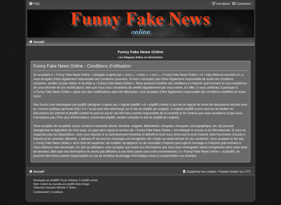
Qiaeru (72, 187)
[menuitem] (34, 4)
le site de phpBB (141, 109)
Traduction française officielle (49, 187)
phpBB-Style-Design (78, 184)
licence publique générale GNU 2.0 (62, 109)
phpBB (54, 180)
